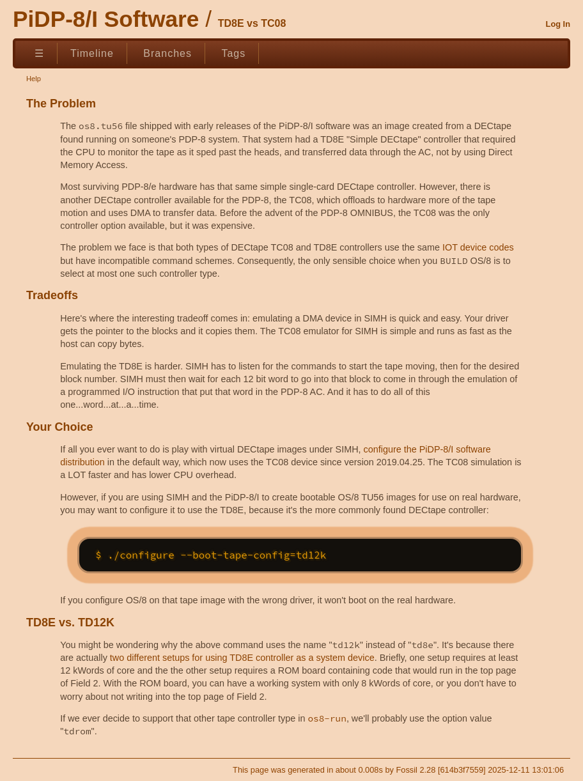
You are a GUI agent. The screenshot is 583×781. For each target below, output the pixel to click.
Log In (558, 24)
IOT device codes (478, 247)
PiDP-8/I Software (106, 18)
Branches (167, 53)
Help (33, 78)
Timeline (92, 53)
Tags (233, 53)
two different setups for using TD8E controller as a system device (242, 658)
